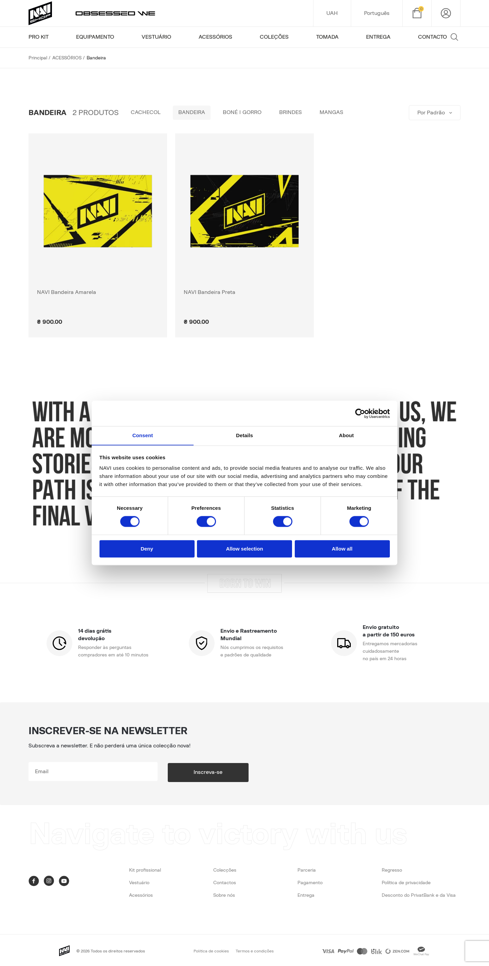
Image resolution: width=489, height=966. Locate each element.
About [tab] (346, 435)
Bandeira (193, 112)
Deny (147, 549)
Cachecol (146, 112)
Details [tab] (244, 435)
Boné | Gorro (245, 112)
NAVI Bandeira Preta (209, 292)
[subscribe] (102, 771)
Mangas (337, 112)
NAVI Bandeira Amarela (66, 292)
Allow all (342, 549)
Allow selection (244, 549)
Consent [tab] (142, 435)
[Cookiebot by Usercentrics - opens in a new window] (360, 413)
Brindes (295, 112)
